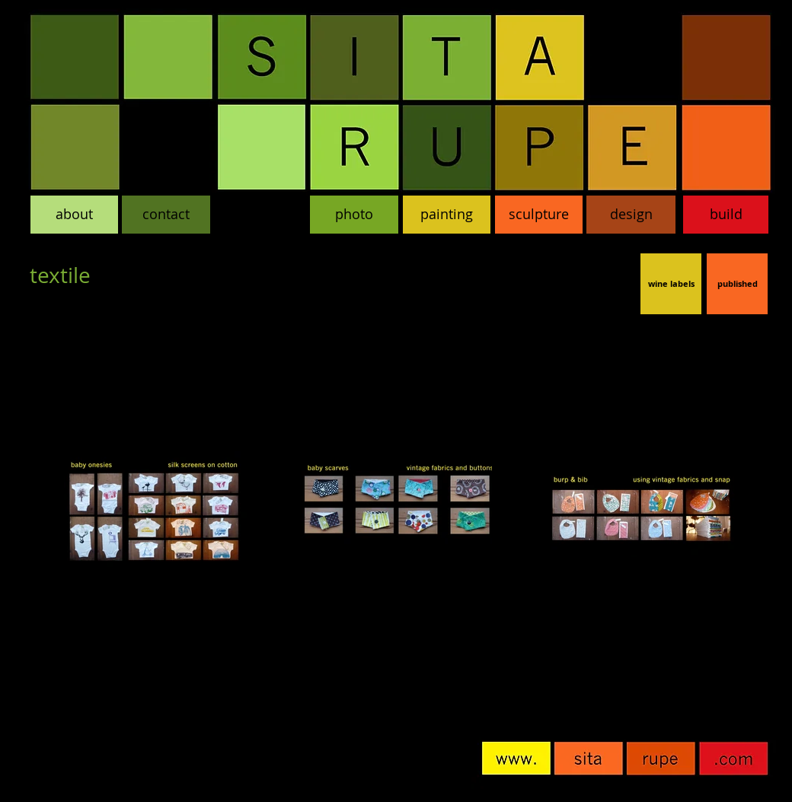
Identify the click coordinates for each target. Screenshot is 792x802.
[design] (630, 215)
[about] (74, 215)
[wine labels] (670, 283)
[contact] (166, 215)
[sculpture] (539, 215)
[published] (737, 283)
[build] (725, 215)
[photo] (354, 215)
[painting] (446, 215)
